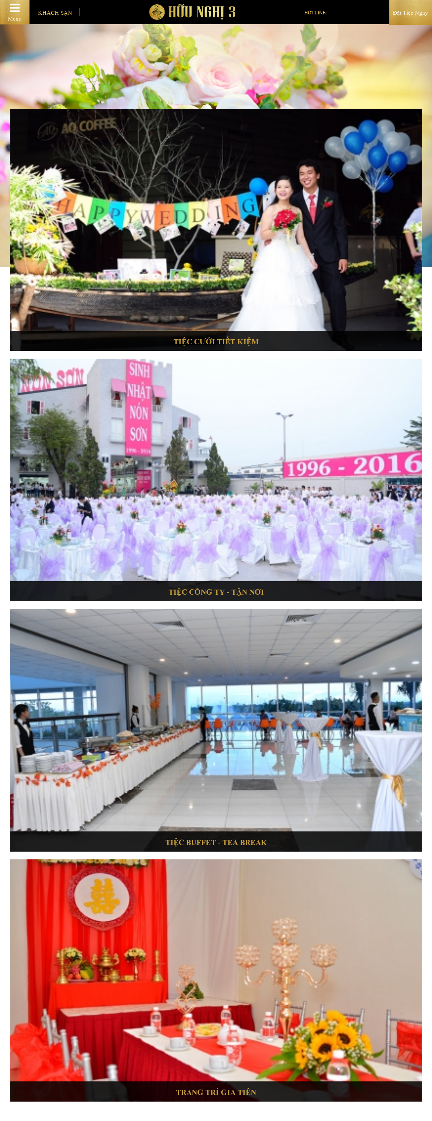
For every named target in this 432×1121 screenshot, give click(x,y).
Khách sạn (55, 12)
